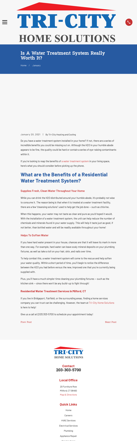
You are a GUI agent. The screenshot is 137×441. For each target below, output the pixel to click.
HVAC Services (68, 379)
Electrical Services (68, 384)
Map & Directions (68, 353)
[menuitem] (24, 435)
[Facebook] (59, 415)
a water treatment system (75, 119)
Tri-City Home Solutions (101, 261)
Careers (68, 373)
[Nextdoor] (77, 415)
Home (68, 368)
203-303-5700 (68, 329)
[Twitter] (65, 415)
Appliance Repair (68, 394)
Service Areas (68, 399)
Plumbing (68, 389)
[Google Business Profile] (71, 415)
